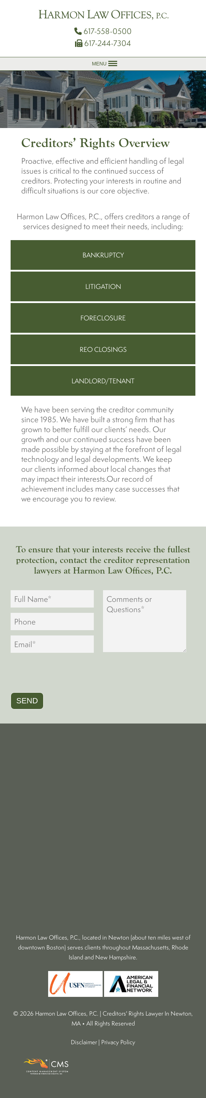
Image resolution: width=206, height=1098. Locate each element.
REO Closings (103, 349)
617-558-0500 (103, 31)
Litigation (103, 286)
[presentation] (64, 673)
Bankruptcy (103, 255)
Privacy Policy (118, 1042)
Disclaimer (84, 1042)
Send (27, 700)
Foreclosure (103, 318)
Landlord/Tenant (103, 381)
